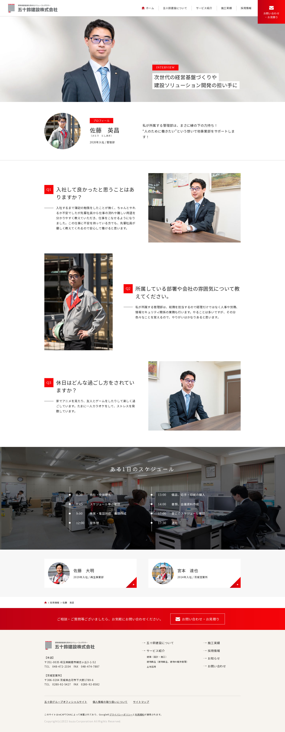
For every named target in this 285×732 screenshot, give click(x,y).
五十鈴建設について (175, 8)
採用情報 (246, 8)
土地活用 (151, 666)
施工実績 (226, 8)
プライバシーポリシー (121, 714)
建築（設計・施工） (157, 656)
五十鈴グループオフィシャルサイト (65, 702)
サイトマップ (141, 702)
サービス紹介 (204, 8)
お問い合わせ (214, 666)
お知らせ (211, 658)
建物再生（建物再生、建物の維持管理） (168, 661)
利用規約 (139, 714)
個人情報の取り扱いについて (110, 702)
